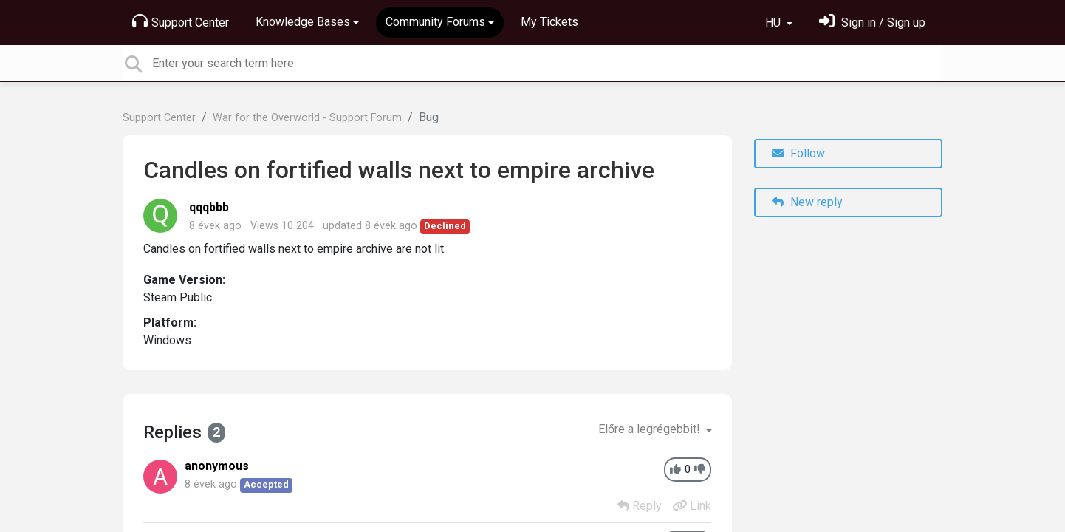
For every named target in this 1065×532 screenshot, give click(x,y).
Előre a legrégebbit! (650, 429)
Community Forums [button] (435, 22)
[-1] (699, 469)
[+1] (675, 469)
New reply (807, 202)
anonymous (217, 466)
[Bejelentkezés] (872, 22)
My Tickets (549, 22)
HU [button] (774, 23)
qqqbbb (209, 207)
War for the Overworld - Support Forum (307, 118)
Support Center (180, 21)
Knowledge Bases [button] (303, 22)
